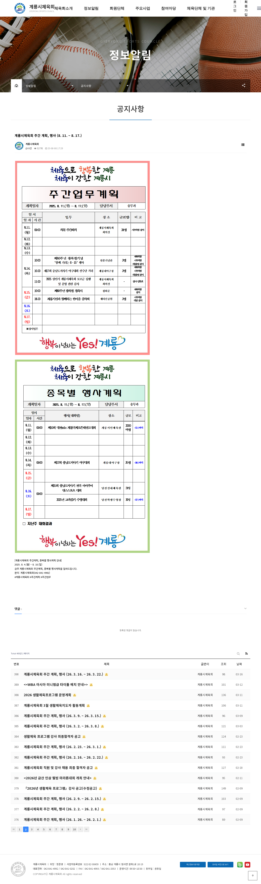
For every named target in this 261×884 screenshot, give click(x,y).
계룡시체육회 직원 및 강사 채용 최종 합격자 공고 (59, 767)
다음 (80, 829)
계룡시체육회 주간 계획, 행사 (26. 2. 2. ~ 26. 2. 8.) (62, 808)
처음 (13, 829)
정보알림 (91, 8)
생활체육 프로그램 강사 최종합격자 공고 (53, 736)
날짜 (239, 664)
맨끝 (86, 829)
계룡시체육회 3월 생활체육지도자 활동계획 (55, 705)
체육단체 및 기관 (201, 8)
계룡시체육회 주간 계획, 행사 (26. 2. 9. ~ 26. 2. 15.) (63, 798)
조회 (223, 664)
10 (74, 829)
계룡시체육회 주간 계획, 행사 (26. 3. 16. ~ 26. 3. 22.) (64, 674)
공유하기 (242, 85)
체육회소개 (63, 8)
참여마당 (168, 8)
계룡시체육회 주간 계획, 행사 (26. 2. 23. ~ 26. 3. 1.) (63, 746)
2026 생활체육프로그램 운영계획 (48, 694)
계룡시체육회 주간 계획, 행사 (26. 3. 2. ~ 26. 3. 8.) (62, 726)
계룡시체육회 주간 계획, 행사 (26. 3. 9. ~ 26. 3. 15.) (63, 715)
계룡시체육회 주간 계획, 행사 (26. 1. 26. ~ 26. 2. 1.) (63, 819)
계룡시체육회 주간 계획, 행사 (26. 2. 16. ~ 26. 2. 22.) (64, 757)
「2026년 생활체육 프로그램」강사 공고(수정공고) (61, 788)
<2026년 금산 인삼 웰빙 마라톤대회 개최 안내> (58, 777)
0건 (29, 148)
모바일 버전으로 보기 (220, 864)
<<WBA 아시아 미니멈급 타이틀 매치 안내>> (56, 684)
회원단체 (117, 8)
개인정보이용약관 (192, 864)
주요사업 (142, 8)
